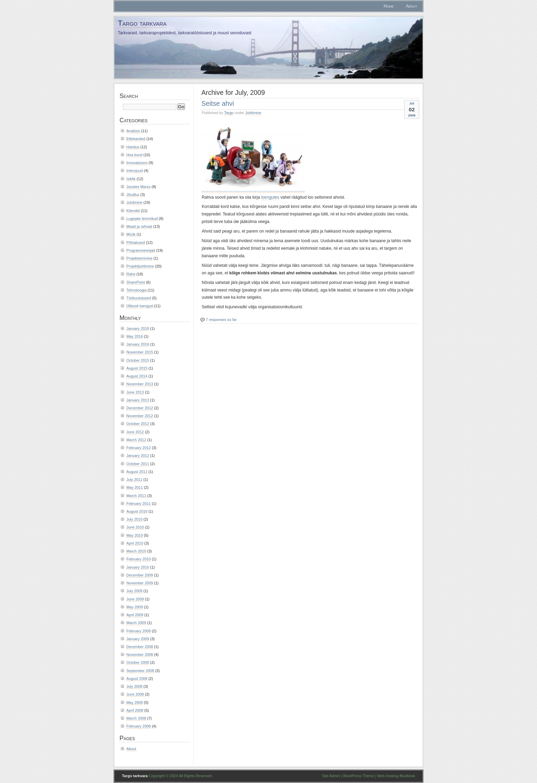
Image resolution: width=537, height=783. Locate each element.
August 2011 (136, 472)
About (411, 6)
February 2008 (138, 726)
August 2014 (136, 376)
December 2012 (139, 408)
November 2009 (139, 583)
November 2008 (139, 654)
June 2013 (135, 392)
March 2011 (136, 496)
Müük (131, 234)
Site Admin (331, 776)
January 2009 (137, 639)
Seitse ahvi (217, 103)
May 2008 (134, 702)
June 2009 (135, 599)
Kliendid (133, 211)
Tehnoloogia (136, 290)
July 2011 (134, 479)
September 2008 (140, 671)
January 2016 (137, 344)
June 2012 (135, 432)
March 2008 (136, 718)
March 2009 (136, 623)
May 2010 (134, 535)
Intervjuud (134, 171)
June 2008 (135, 694)
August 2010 (136, 511)
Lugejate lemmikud (142, 218)
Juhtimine (253, 113)
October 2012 (137, 424)
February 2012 (138, 448)
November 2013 (139, 384)
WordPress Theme (358, 776)
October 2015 (137, 360)
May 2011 (134, 487)
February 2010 (138, 559)
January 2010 (137, 567)
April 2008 (134, 710)
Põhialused (135, 242)
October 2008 (137, 662)
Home (389, 6)
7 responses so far (221, 320)
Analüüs (133, 131)
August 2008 (136, 678)
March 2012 (136, 440)
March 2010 (136, 551)
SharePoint (135, 282)
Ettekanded (135, 139)
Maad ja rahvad (139, 226)
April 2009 (134, 615)
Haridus (132, 147)
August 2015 (136, 368)
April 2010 (134, 543)
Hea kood (134, 155)
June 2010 (135, 527)
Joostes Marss (138, 187)
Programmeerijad (140, 250)
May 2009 (134, 607)
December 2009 (139, 575)
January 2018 (137, 328)
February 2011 (138, 503)
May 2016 (134, 336)
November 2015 (139, 352)
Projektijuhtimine (140, 266)
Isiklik (131, 179)
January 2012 (137, 455)
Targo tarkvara (142, 23)
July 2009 (134, 591)
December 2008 (139, 647)
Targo (228, 113)
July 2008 (134, 686)
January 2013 (137, 400)
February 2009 (138, 631)
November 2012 (139, 416)
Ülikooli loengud (139, 306)
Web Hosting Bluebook (396, 776)
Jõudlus (132, 194)
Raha (130, 274)
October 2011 (137, 464)
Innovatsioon (137, 163)
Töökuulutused (138, 298)
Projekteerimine (139, 258)
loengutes (270, 197)
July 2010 (134, 519)
